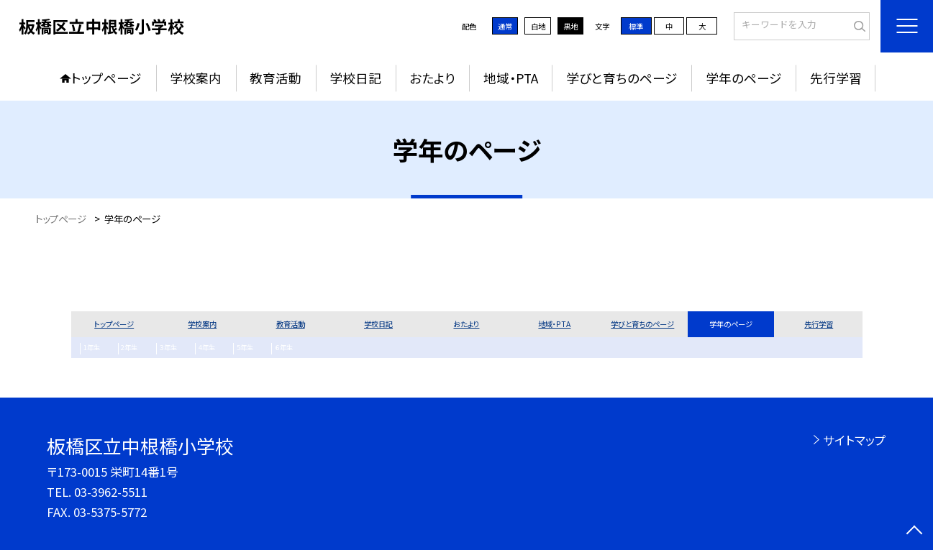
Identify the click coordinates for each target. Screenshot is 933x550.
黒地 (570, 26)
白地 (538, 26)
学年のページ (744, 78)
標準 (636, 26)
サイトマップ (854, 440)
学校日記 (355, 78)
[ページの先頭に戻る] (914, 531)
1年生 (89, 349)
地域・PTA (510, 78)
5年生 (224, 349)
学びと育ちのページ (622, 78)
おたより (432, 78)
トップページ (106, 78)
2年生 (122, 349)
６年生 (258, 349)
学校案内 (196, 78)
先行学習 (836, 78)
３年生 (156, 349)
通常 (505, 26)
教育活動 (275, 78)
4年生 (190, 349)
